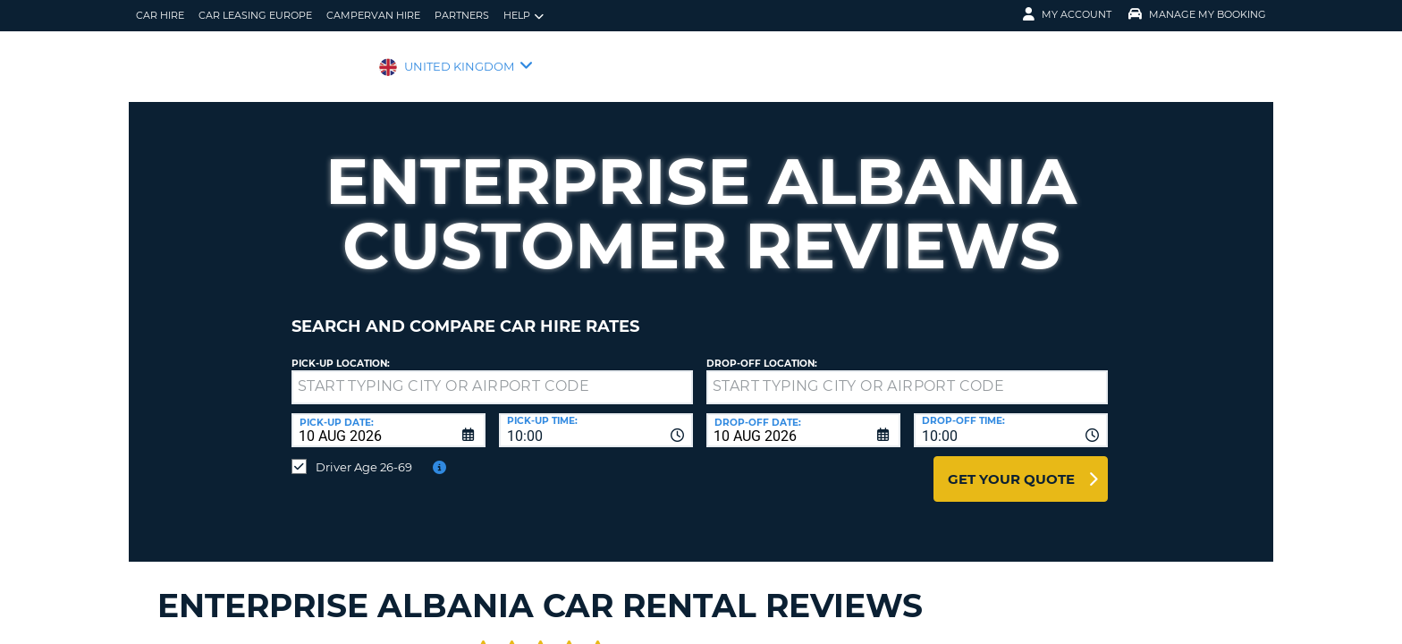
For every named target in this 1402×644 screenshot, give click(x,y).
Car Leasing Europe (255, 15)
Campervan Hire (373, 15)
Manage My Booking (1197, 14)
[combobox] (596, 417)
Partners (462, 15)
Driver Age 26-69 (364, 453)
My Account (1067, 14)
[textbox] (492, 374)
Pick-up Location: (340, 350)
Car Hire (160, 15)
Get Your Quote (1011, 465)
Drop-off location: (761, 350)
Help (523, 15)
